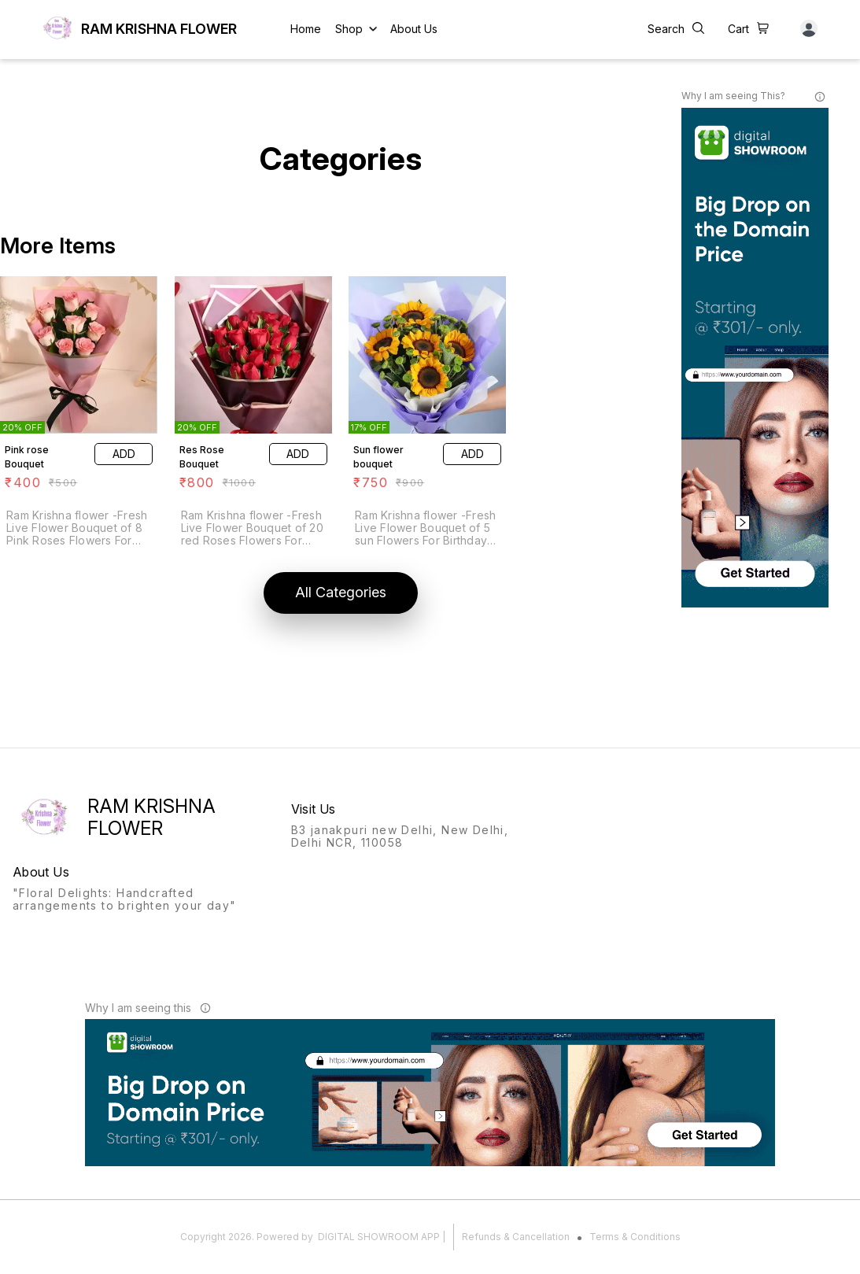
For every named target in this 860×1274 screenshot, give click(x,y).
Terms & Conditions (635, 1237)
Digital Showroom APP (379, 1237)
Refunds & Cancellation (516, 1237)
